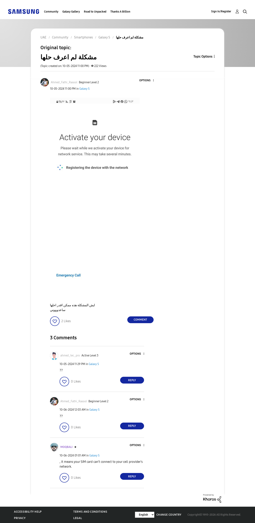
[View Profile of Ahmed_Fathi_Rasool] (64, 82)
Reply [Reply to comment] (132, 380)
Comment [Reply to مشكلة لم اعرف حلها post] (140, 319)
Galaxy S (84, 88)
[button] (147, 80)
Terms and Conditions (90, 511)
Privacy (20, 518)
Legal (77, 518)
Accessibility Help (28, 511)
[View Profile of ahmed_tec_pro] (70, 355)
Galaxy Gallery (71, 11)
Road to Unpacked (95, 11)
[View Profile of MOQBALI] (66, 447)
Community (51, 11)
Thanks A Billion (120, 11)
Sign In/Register (221, 11)
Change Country (168, 514)
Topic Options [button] (202, 56)
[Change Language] (144, 515)
